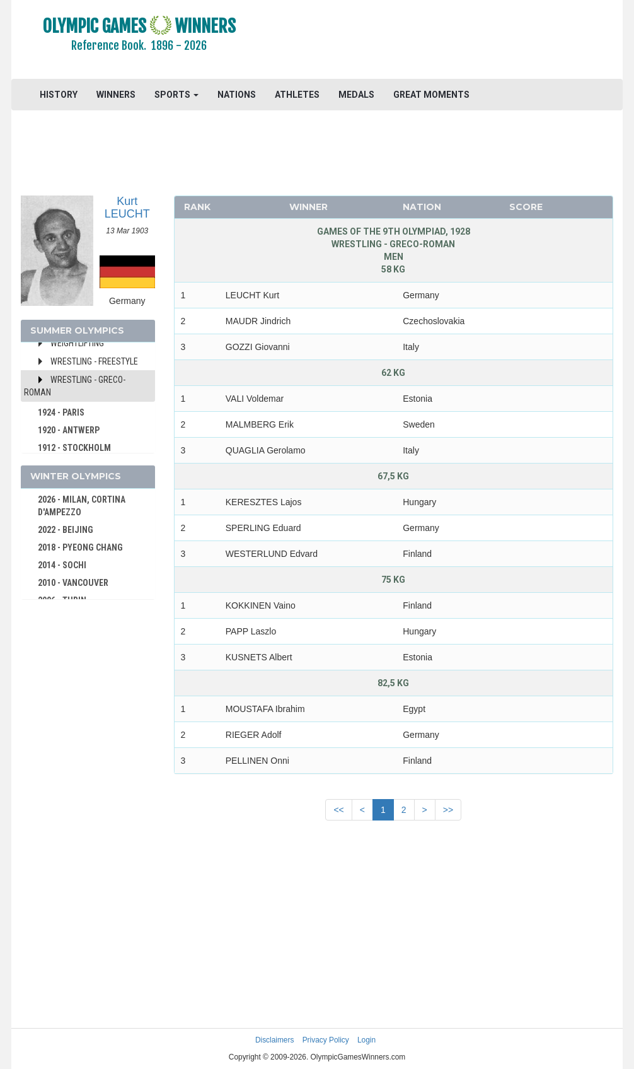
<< (338, 810)
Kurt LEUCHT (127, 207)
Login (366, 1040)
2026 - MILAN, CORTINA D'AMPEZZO (81, 505)
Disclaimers (274, 1040)
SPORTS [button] (176, 95)
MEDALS (356, 95)
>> (448, 810)
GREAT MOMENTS (431, 95)
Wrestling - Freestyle (94, 361)
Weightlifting (77, 343)
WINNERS (115, 95)
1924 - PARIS (61, 412)
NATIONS (236, 95)
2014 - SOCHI (62, 565)
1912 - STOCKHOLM (74, 448)
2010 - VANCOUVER (73, 583)
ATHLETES (297, 95)
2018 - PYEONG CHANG (80, 547)
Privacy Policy (326, 1040)
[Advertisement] (444, 41)
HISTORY (59, 95)
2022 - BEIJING (65, 530)
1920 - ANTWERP (69, 430)
